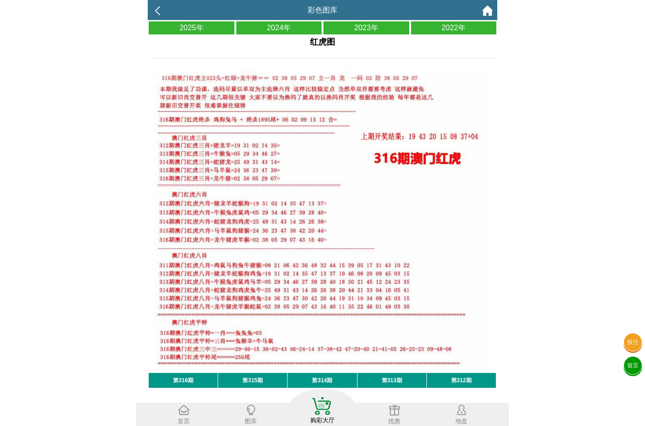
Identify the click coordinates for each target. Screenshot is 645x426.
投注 (632, 342)
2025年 (191, 28)
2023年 (366, 28)
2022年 (453, 28)
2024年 (279, 28)
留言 (632, 365)
